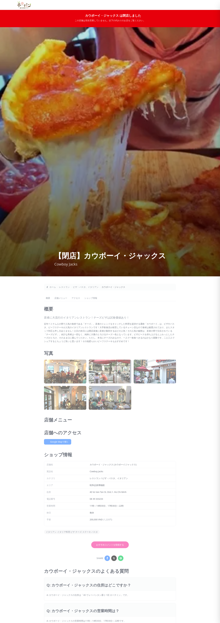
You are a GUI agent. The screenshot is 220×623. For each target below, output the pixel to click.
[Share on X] (114, 558)
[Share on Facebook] (107, 558)
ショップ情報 (90, 298)
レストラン (64, 287)
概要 (48, 298)
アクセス (76, 298)
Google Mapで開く (57, 441)
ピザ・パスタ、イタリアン (86, 287)
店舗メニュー (60, 298)
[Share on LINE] (120, 558)
